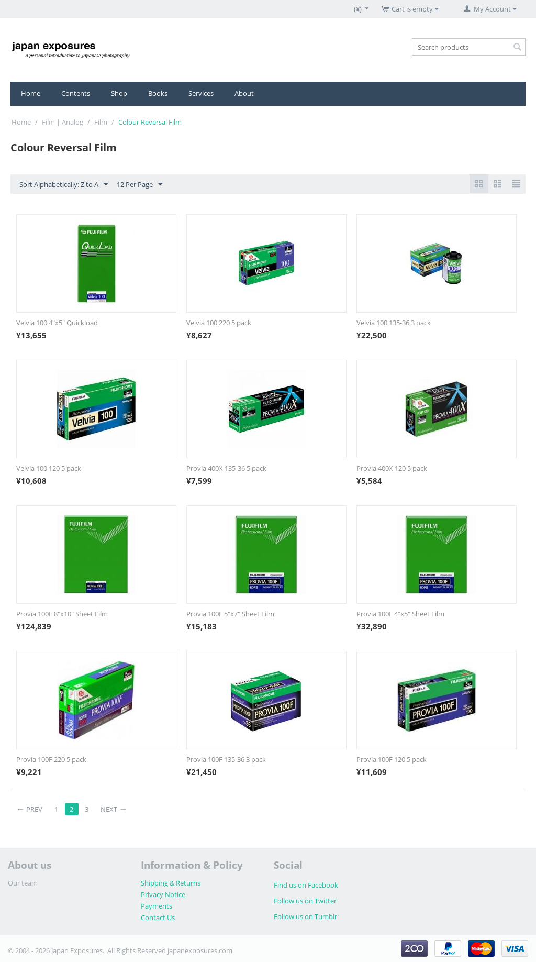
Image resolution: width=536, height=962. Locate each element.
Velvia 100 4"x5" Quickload (57, 322)
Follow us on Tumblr (305, 916)
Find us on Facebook (306, 885)
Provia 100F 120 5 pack (391, 759)
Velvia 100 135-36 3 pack (393, 322)
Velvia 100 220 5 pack (218, 322)
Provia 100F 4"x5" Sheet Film (400, 613)
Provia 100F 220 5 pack (51, 759)
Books (158, 93)
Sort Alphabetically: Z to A (63, 185)
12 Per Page (139, 185)
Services (201, 93)
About (244, 93)
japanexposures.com (200, 950)
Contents (75, 93)
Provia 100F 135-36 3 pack (226, 759)
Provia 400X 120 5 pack (391, 468)
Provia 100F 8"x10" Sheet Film (62, 613)
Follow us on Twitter (305, 900)
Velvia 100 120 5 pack (48, 468)
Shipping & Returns (170, 883)
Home (30, 93)
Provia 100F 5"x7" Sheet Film (230, 613)
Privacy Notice (163, 894)
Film (100, 122)
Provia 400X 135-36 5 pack (226, 468)
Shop (119, 93)
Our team (23, 883)
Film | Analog (62, 122)
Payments (156, 906)
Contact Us (158, 917)
